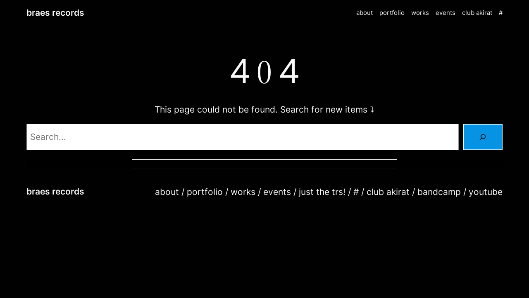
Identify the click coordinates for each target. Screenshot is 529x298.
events (277, 191)
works (243, 191)
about (167, 191)
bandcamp (439, 191)
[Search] (483, 137)
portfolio (205, 191)
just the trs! (322, 191)
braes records (55, 12)
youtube (486, 191)
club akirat (388, 191)
